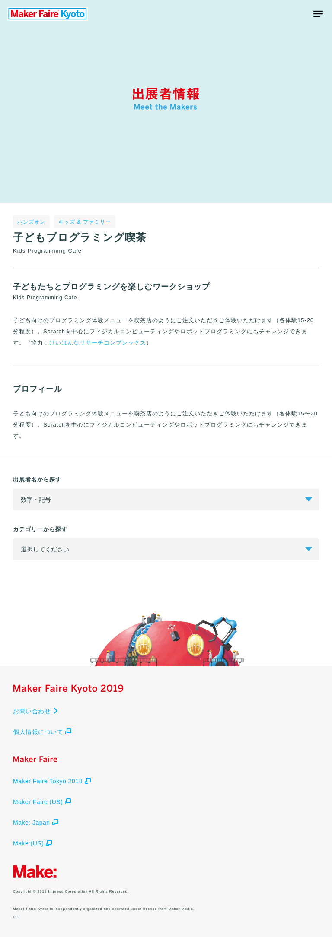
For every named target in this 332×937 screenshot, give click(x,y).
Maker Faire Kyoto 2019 (47, 14)
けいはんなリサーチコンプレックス (97, 342)
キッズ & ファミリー (84, 222)
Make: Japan (35, 822)
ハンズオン (31, 222)
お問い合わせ (36, 711)
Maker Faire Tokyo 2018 (52, 781)
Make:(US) (32, 843)
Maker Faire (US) (42, 801)
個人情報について (42, 731)
